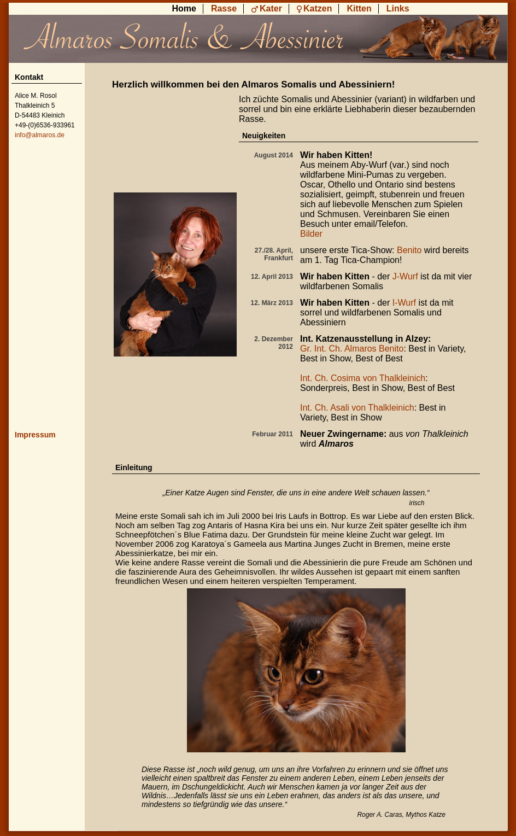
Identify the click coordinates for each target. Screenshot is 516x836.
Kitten (359, 8)
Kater (271, 8)
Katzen (317, 8)
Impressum (35, 434)
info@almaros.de (39, 135)
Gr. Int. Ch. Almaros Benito (351, 348)
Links (397, 8)
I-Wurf (404, 302)
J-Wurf (405, 276)
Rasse (224, 8)
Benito (409, 250)
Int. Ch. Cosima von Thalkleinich (362, 378)
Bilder (311, 233)
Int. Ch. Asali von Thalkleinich (357, 407)
